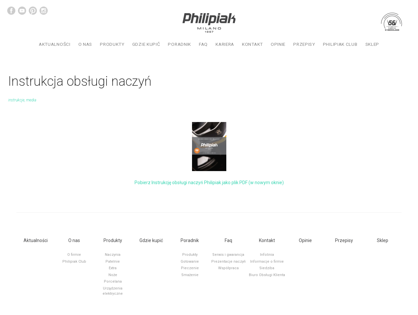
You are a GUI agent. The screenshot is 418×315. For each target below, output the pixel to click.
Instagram (44, 11)
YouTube (22, 11)
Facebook (11, 11)
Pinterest (33, 11)
